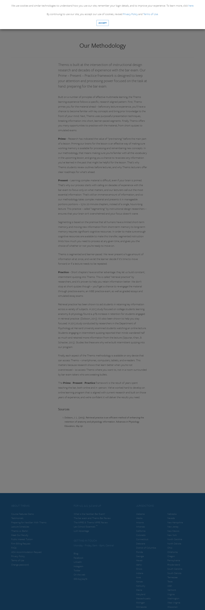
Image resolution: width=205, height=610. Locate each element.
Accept (102, 22)
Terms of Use (150, 14)
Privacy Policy (130, 14)
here (191, 6)
